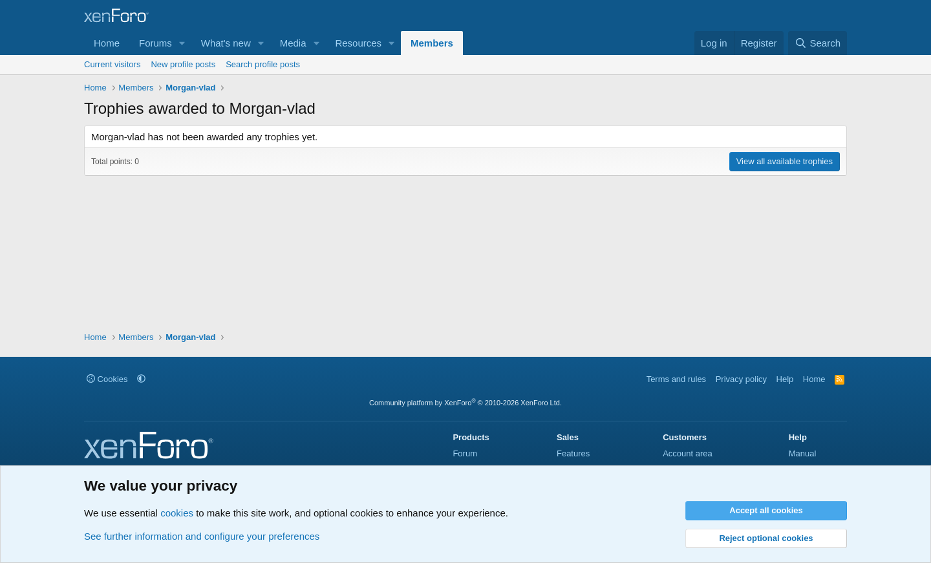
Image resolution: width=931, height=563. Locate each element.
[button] (182, 43)
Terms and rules (676, 379)
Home (107, 42)
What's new (226, 42)
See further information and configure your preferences (201, 536)
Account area (687, 453)
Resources (358, 42)
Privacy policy (741, 379)
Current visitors (112, 64)
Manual (803, 453)
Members (432, 42)
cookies (176, 512)
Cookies (107, 379)
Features (573, 453)
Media (293, 42)
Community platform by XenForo (465, 403)
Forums (155, 42)
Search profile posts (263, 64)
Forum (465, 453)
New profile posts (183, 64)
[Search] (817, 43)
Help (785, 379)
